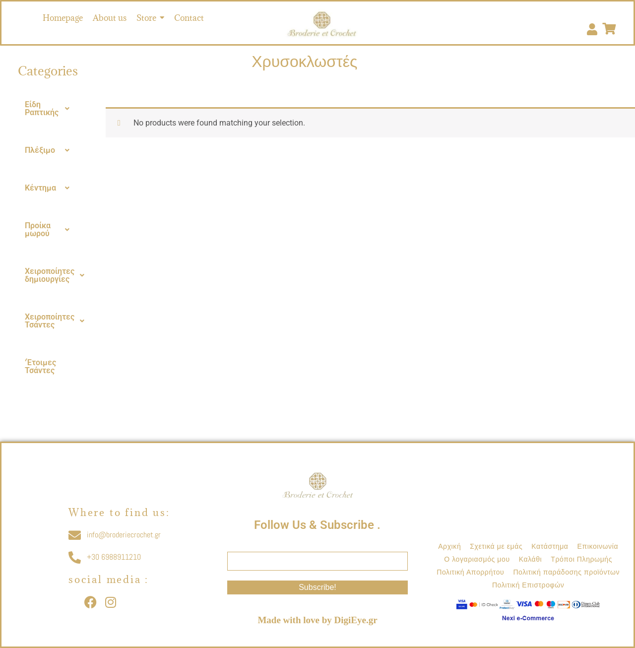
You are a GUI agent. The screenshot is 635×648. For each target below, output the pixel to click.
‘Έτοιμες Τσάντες (40, 366)
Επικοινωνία (598, 546)
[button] (50, 108)
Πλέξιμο (50, 150)
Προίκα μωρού (50, 230)
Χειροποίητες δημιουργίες (57, 275)
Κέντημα (50, 188)
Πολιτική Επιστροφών (528, 585)
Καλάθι (530, 559)
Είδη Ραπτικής (50, 109)
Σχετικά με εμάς (496, 546)
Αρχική (449, 546)
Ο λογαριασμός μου (476, 559)
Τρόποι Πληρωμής (581, 559)
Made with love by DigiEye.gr (317, 620)
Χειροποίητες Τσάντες (57, 321)
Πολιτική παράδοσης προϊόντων (566, 572)
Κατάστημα (549, 546)
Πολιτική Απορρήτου (470, 572)
